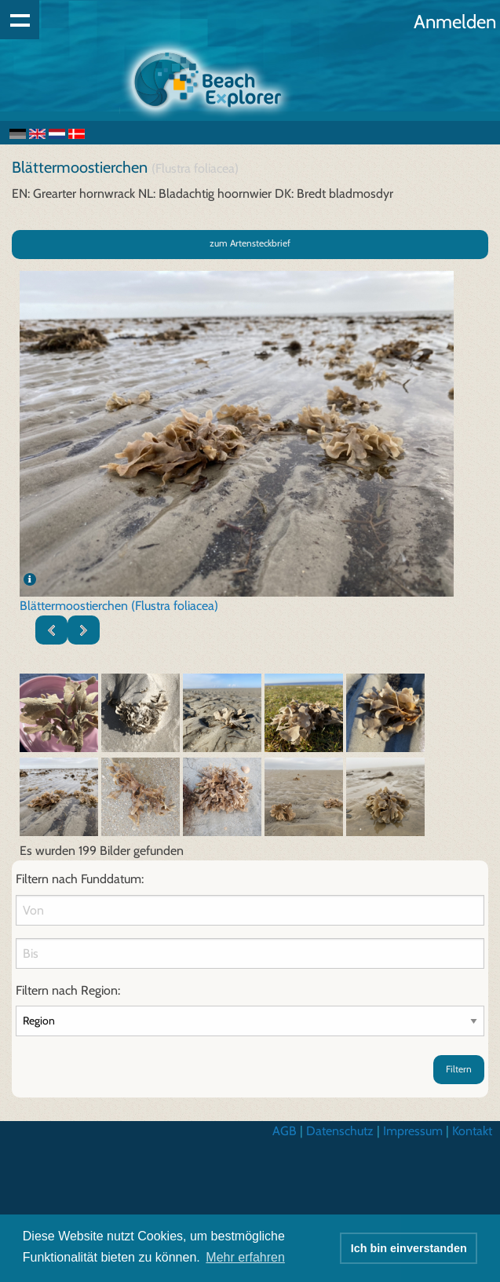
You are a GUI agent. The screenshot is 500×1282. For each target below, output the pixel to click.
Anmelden (455, 21)
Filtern (459, 1069)
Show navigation (19, 19)
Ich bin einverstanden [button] (409, 1248)
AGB (284, 1130)
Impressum (413, 1130)
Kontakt (472, 1130)
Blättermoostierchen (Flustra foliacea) (119, 605)
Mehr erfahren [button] (245, 1257)
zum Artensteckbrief (250, 243)
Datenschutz (340, 1130)
